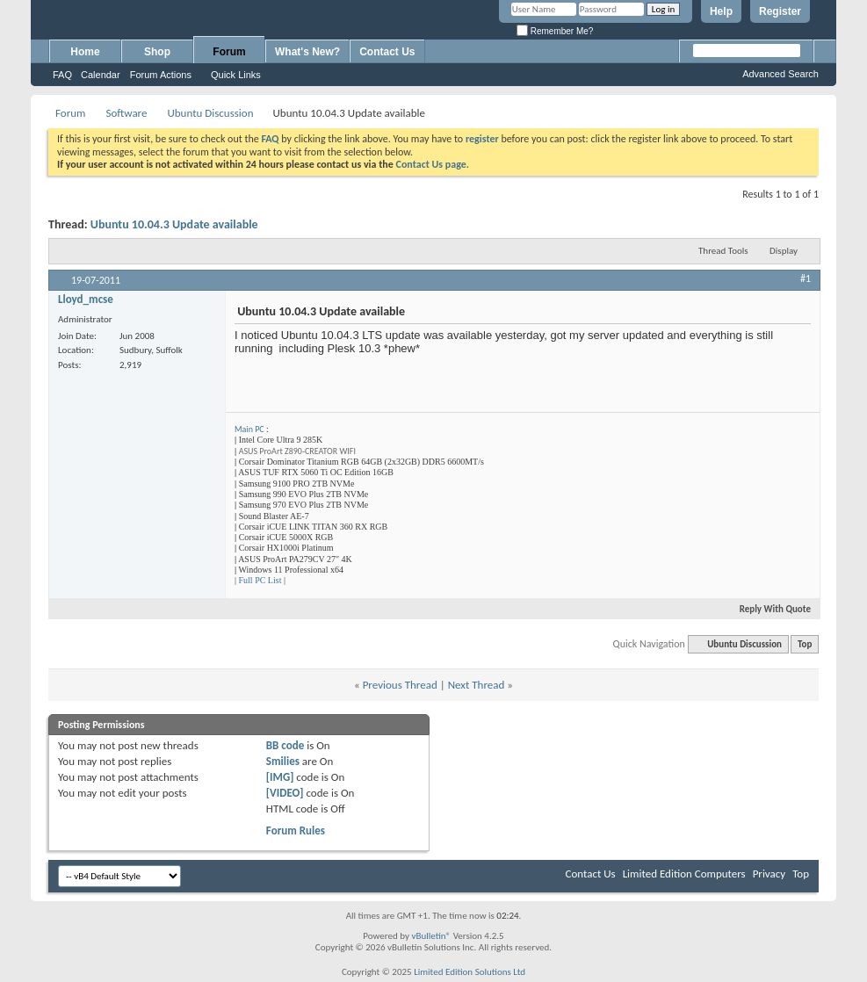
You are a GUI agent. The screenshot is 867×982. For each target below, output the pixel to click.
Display (783, 250)
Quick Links (236, 74)
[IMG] (280, 776)
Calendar (100, 74)
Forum (229, 52)
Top (805, 644)
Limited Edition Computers (684, 873)
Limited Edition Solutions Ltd (469, 972)
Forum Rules (295, 830)
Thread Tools (723, 250)
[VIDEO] (285, 792)
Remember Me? (555, 31)
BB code (285, 745)
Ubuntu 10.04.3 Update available (174, 224)
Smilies (283, 761)
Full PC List (260, 580)
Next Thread (476, 684)
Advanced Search (780, 74)
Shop (157, 52)
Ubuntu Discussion (210, 112)
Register (780, 11)
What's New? (307, 52)
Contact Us (387, 52)
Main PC (249, 429)
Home (84, 52)
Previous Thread (400, 684)
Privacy (769, 873)
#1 (805, 278)
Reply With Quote (768, 609)
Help (721, 11)
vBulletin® (431, 936)
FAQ (62, 74)
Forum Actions (160, 74)
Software (126, 112)
